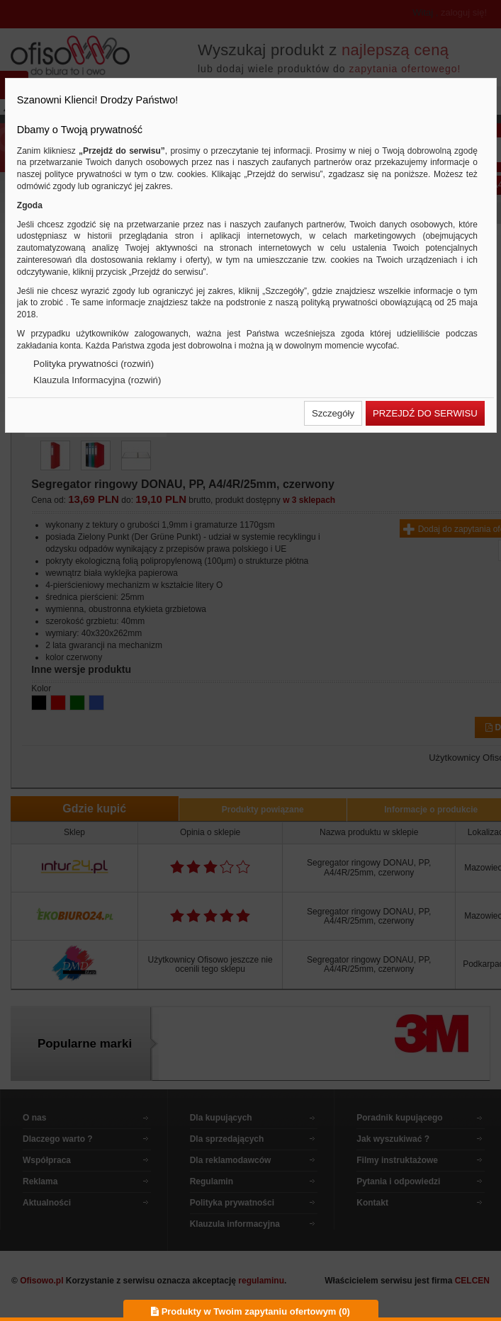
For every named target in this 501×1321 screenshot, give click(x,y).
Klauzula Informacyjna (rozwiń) (97, 380)
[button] (333, 413)
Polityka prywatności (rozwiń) (93, 363)
